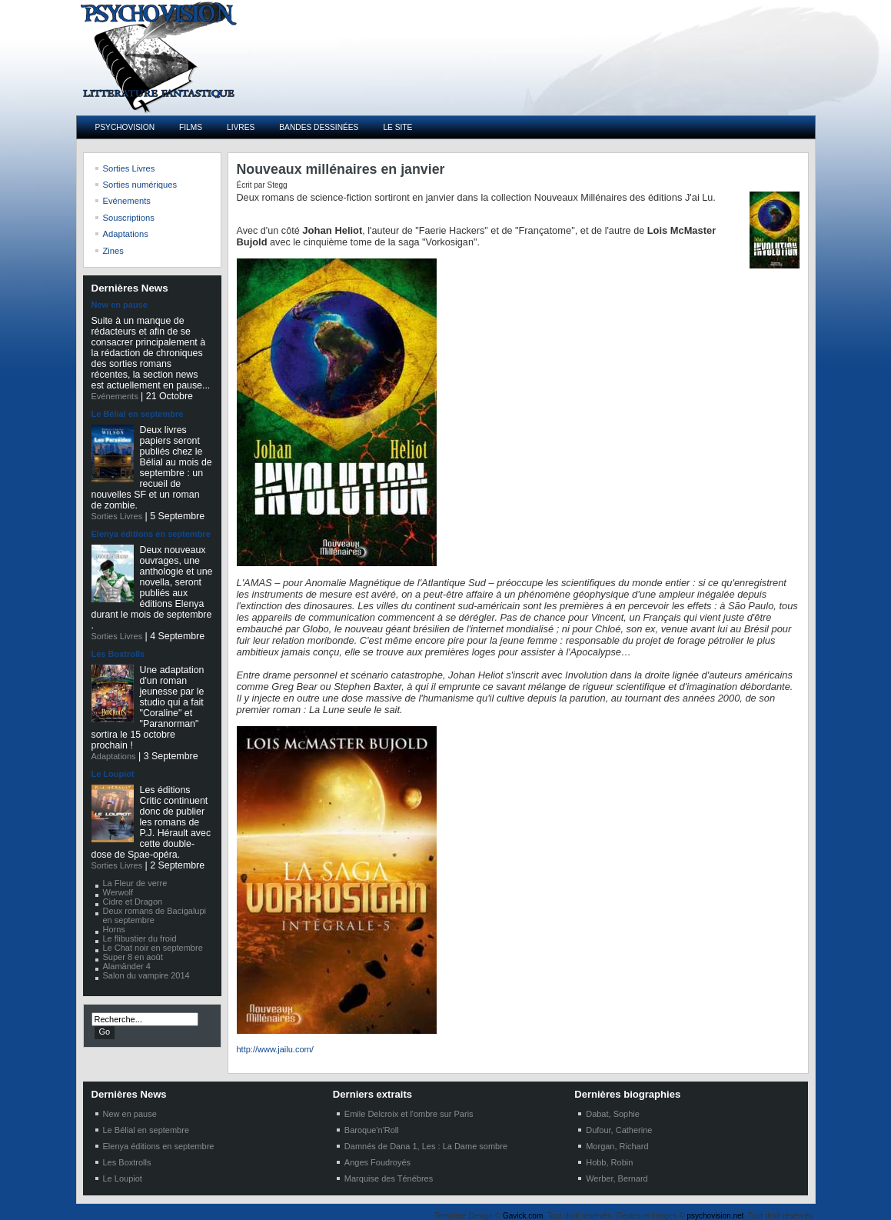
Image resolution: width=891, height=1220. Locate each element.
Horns (114, 929)
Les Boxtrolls (118, 653)
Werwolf (118, 892)
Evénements (114, 396)
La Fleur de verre (135, 883)
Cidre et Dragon (133, 901)
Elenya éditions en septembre (151, 533)
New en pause (119, 304)
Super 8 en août (133, 957)
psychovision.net (715, 1216)
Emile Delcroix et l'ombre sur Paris (409, 1113)
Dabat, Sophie (613, 1113)
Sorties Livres (117, 516)
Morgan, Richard (617, 1146)
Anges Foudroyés (377, 1162)
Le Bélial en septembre (137, 413)
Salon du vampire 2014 (146, 975)
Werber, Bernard (617, 1178)
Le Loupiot (113, 773)
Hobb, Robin (609, 1162)
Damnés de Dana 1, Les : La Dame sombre (425, 1146)
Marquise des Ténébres (388, 1178)
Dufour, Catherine (619, 1130)
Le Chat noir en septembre (153, 947)
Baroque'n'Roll (371, 1130)
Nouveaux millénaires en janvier (341, 169)
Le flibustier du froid (140, 938)
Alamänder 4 (127, 966)
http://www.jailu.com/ (275, 1049)
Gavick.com (523, 1216)
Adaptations (113, 756)
